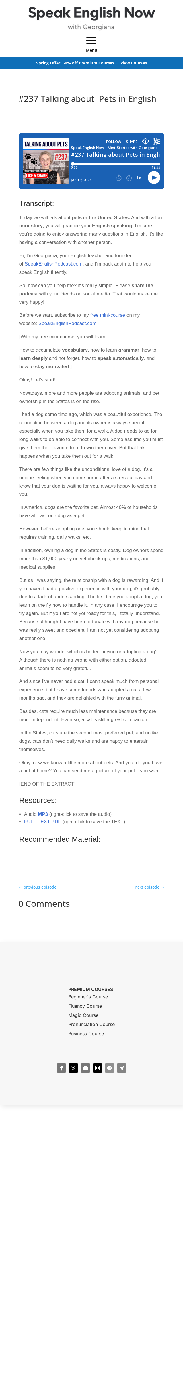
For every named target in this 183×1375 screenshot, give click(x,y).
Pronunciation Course (91, 1024)
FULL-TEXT (42, 821)
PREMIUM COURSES (90, 989)
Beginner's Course (88, 997)
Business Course (86, 1033)
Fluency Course (85, 1006)
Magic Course (83, 1015)
